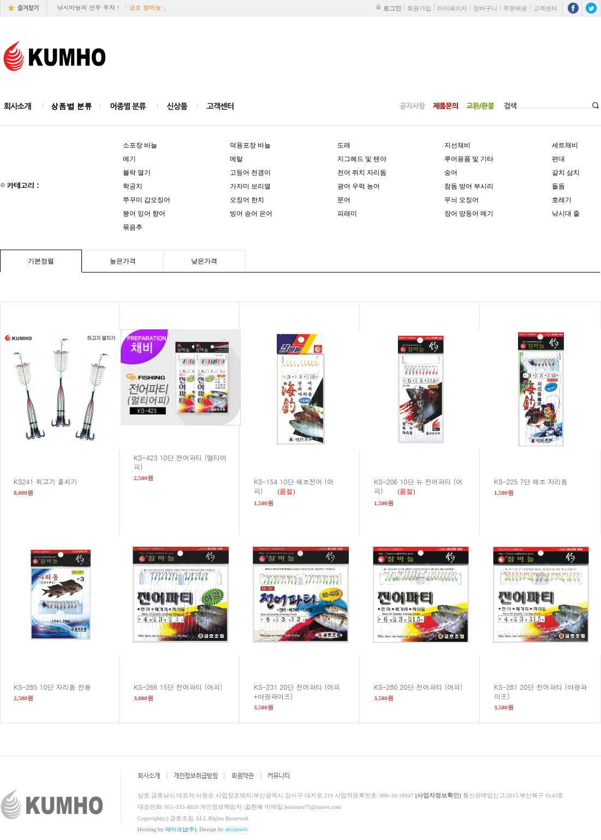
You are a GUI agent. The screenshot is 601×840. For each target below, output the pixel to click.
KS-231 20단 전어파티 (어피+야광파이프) (297, 691)
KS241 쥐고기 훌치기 (52, 481)
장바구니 (485, 8)
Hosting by (167, 829)
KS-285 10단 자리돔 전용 (59, 686)
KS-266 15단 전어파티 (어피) (185, 686)
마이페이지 (452, 8)
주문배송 (515, 8)
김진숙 (254, 806)
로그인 (392, 8)
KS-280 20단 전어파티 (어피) (425, 686)
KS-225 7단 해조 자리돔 (537, 481)
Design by (223, 829)
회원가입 (419, 8)
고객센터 (545, 8)
